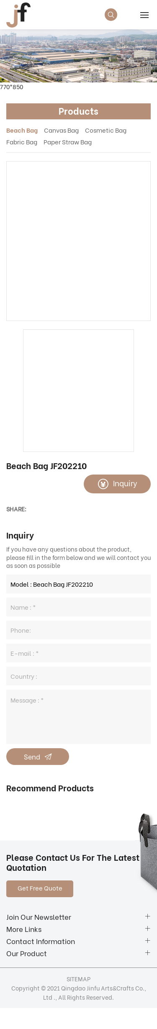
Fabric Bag (21, 141)
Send (32, 756)
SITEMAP (78, 978)
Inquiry (125, 482)
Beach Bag (22, 129)
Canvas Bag (61, 129)
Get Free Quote (40, 887)
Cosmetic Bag (105, 129)
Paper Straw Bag (68, 141)
